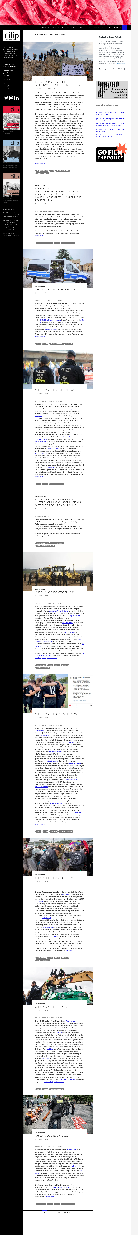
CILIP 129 (43, 185)
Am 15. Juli (45, 1058)
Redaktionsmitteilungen (9, 66)
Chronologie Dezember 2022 (55, 289)
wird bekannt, (67, 894)
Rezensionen (6, 74)
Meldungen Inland (8, 70)
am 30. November (49, 467)
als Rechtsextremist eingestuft (50, 320)
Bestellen (54, 27)
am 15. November (41, 441)
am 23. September (56, 803)
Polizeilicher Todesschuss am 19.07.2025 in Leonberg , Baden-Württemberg (110, 136)
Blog (4, 83)
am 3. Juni (74, 1166)
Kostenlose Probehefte (69, 27)
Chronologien (40, 286)
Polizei (57, 243)
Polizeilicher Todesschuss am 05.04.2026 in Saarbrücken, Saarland (110, 119)
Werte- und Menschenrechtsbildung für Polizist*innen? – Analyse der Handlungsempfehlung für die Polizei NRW (58, 194)
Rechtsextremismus (63, 170)
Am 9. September (55, 751)
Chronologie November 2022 (56, 390)
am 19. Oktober (67, 623)
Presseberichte (40, 730)
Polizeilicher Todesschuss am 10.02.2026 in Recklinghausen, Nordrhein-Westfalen (110, 124)
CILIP (47, 204)
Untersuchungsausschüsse (45, 545)
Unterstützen (106, 27)
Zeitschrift (44, 27)
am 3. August (46, 918)
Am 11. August (54, 936)
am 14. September (71, 780)
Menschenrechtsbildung (44, 243)
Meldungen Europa (8, 72)
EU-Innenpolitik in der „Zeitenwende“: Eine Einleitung (57, 83)
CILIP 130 (43, 496)
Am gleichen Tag (74, 616)
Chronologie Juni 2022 (51, 1135)
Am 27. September (75, 812)
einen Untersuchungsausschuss (59, 1187)
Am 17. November (41, 453)
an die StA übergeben (51, 761)
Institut (81, 27)
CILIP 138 (50, 79)
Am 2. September (69, 742)
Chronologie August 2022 (54, 878)
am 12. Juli (50, 1049)
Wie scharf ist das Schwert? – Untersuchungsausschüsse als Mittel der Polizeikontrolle (58, 502)
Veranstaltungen (7, 89)
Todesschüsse (7, 87)
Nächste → (68, 1212)
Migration (44, 170)
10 (59, 1212)
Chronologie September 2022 (56, 714)
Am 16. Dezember (51, 329)
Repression (69, 343)
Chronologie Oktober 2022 (55, 592)
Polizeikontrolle (42, 543)
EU (37, 170)
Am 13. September (74, 763)
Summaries (6, 75)
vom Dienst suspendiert (67, 1079)
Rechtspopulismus (42, 173)
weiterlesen (40, 163)
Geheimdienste (41, 665)
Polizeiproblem (92, 27)
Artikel (37, 79)
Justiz (39, 343)
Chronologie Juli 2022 (51, 1006)
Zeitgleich (38, 416)
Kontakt (116, 27)
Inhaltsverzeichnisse (8, 64)
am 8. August (44, 735)
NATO (52, 170)
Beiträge (44, 79)
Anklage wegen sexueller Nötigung (62, 409)
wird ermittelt (48, 1082)
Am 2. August (39, 901)
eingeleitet (52, 611)
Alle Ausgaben (7, 79)
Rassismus (65, 665)
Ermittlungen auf (40, 658)
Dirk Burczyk (50, 88)
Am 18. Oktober (62, 611)
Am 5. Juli (59, 1032)
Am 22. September (41, 787)
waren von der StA (53, 448)
